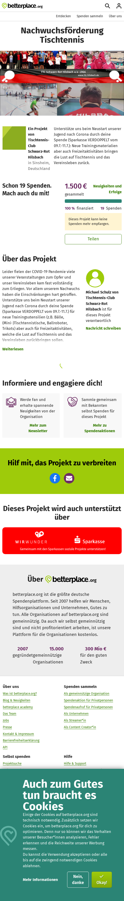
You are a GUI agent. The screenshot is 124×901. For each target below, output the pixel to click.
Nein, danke (78, 879)
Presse (7, 727)
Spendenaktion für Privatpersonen (88, 700)
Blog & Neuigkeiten (16, 700)
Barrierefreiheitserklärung (21, 740)
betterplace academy (18, 707)
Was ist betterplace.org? (20, 694)
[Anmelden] (119, 6)
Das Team (9, 714)
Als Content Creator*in (80, 727)
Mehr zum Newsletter (38, 428)
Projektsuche (12, 764)
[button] (55, 478)
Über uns (115, 16)
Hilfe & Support (75, 764)
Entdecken (63, 16)
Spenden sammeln (90, 16)
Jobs (6, 720)
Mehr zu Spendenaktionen (99, 428)
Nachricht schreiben (103, 328)
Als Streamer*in (75, 720)
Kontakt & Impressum (18, 734)
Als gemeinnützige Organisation (86, 694)
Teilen (93, 239)
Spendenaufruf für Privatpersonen (88, 707)
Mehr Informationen (40, 879)
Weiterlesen (12, 349)
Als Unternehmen (76, 714)
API (5, 747)
